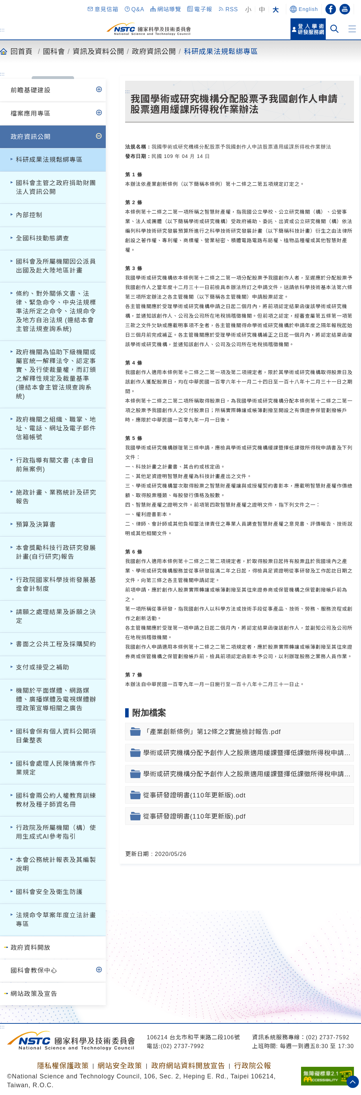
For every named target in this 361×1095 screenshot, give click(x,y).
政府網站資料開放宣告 (188, 1066)
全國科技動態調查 (42, 238)
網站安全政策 (120, 1066)
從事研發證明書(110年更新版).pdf (194, 816)
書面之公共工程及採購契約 (56, 644)
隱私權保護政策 (63, 1066)
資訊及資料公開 (98, 51)
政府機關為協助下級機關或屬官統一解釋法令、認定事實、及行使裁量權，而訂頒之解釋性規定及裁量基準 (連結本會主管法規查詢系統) (56, 374)
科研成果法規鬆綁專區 (221, 51)
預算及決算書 (36, 524)
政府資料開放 (31, 947)
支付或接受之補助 (42, 667)
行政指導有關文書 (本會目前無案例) (55, 465)
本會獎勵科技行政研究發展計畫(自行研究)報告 (56, 552)
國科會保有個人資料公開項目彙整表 (56, 736)
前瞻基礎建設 (31, 90)
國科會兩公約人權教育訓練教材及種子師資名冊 (56, 800)
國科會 (54, 51)
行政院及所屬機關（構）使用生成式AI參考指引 (56, 832)
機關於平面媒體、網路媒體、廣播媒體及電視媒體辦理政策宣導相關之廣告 (56, 699)
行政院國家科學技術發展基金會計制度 (56, 584)
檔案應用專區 (31, 113)
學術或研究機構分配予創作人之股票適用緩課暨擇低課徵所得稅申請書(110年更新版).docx (248, 753)
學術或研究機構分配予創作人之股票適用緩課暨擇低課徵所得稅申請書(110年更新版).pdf (248, 774)
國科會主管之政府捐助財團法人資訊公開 (56, 187)
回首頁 (22, 51)
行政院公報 (252, 1066)
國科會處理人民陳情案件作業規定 (56, 768)
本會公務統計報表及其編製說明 (56, 864)
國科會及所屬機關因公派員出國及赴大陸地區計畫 (56, 266)
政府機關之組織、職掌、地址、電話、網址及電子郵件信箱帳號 (56, 428)
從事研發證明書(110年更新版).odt (194, 795)
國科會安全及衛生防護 (49, 891)
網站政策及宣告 (34, 993)
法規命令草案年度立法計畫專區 (56, 920)
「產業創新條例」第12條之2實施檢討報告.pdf (212, 731)
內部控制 (29, 215)
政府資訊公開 (154, 51)
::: (2, 29)
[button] (102, 9)
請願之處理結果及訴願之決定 (56, 616)
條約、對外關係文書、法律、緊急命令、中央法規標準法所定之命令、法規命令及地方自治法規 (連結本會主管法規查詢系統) (56, 311)
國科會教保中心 (34, 970)
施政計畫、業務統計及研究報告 (56, 497)
